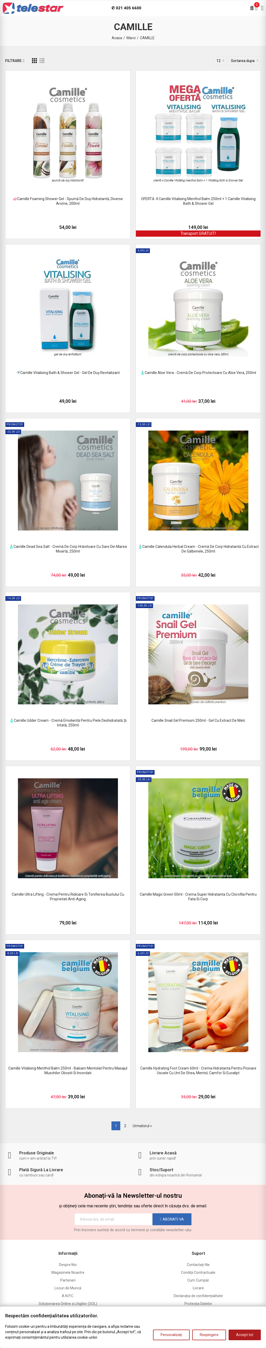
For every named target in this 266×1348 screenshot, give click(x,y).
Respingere (209, 1335)
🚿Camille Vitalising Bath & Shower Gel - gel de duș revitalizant (68, 373)
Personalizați (171, 1335)
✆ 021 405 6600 (126, 8)
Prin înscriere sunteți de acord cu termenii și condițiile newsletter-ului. (133, 1230)
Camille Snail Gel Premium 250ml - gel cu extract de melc (198, 720)
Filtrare (13, 61)
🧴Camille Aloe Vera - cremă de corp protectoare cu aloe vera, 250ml (198, 373)
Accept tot (244, 1335)
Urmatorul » (142, 1126)
